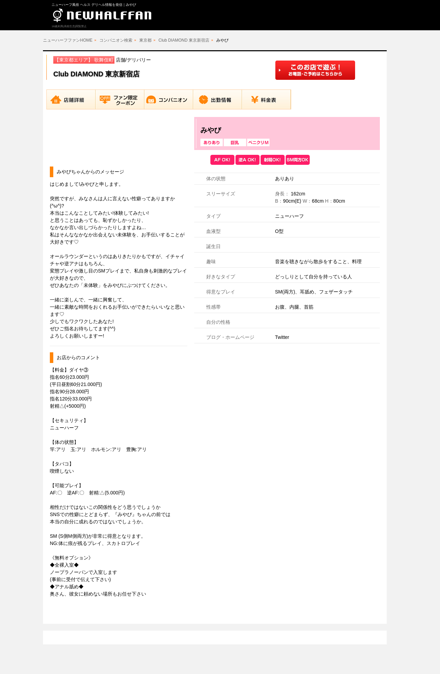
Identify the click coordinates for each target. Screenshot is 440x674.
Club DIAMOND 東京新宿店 (183, 40)
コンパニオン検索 (115, 40)
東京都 (145, 40)
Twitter (282, 337)
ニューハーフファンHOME (67, 40)
